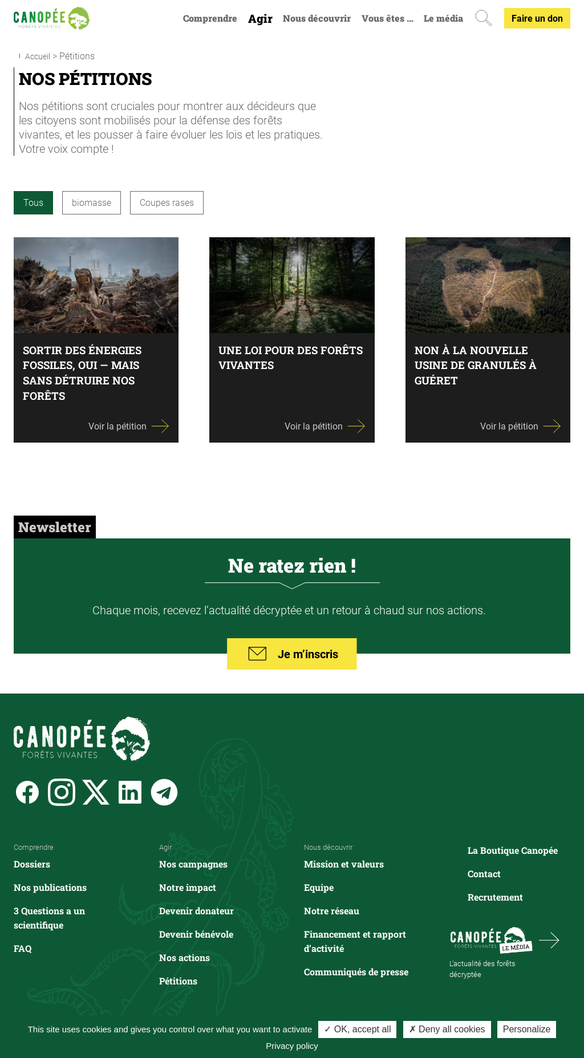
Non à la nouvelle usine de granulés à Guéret (480, 364)
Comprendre (210, 18)
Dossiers (32, 863)
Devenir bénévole (196, 933)
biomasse (91, 202)
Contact (484, 873)
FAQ (22, 948)
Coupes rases (167, 202)
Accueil (39, 56)
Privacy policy (292, 1046)
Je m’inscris (292, 654)
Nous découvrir (317, 18)
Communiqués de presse (356, 971)
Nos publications (50, 887)
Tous (33, 202)
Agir (260, 18)
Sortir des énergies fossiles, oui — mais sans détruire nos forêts (87, 372)
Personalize (527, 1029)
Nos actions (184, 957)
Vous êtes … (387, 18)
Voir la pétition (128, 425)
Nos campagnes (193, 863)
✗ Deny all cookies (447, 1029)
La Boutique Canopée (513, 850)
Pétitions (178, 980)
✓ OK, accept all (357, 1029)
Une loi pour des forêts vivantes (272, 357)
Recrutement (495, 896)
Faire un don (537, 18)
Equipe (319, 887)
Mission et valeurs (344, 863)
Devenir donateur (196, 910)
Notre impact (187, 887)
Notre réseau (331, 910)
